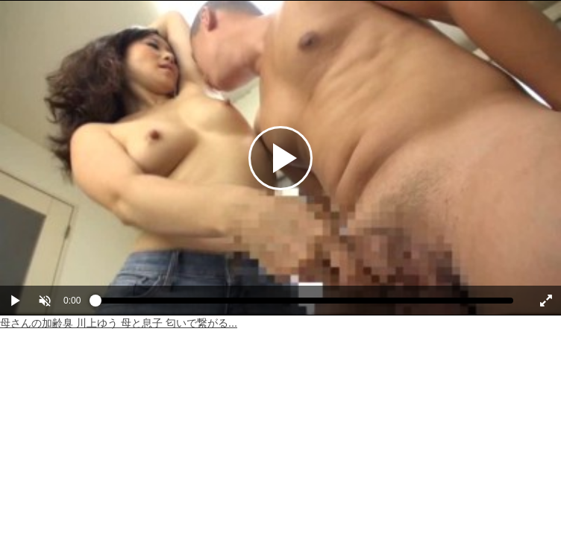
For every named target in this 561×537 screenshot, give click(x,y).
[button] (45, 300)
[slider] (304, 304)
